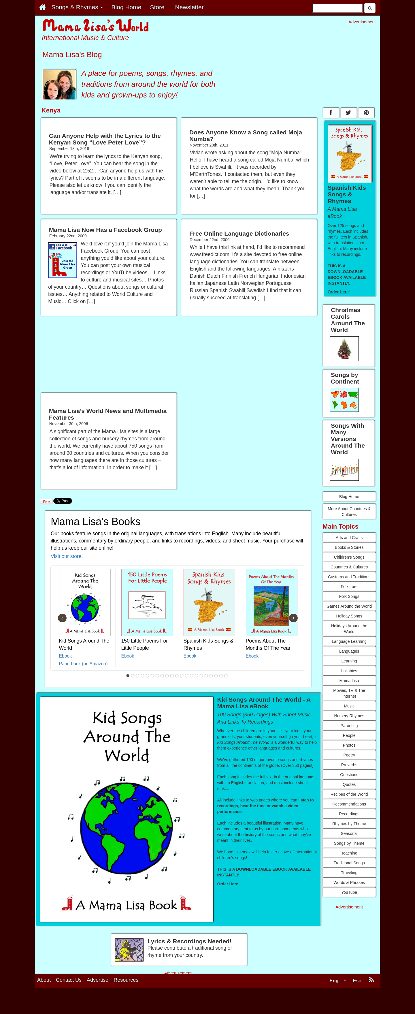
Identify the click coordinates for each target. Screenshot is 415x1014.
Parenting (349, 725)
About (44, 980)
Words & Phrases (349, 882)
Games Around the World (349, 606)
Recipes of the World (349, 794)
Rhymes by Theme (349, 823)
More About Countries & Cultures (349, 511)
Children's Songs (349, 557)
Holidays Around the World (349, 629)
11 (177, 675)
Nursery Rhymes (349, 715)
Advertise (97, 980)
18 (211, 675)
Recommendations (349, 804)
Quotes (349, 784)
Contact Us (69, 980)
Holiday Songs (349, 616)
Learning (349, 661)
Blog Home (349, 496)
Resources (126, 980)
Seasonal (349, 833)
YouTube (349, 892)
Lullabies (349, 671)
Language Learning (349, 641)
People (349, 735)
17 (206, 675)
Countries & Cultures (349, 567)
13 (186, 675)
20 (221, 675)
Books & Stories (349, 547)
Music (349, 706)
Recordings (349, 814)
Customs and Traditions (349, 576)
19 (216, 675)
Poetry (349, 755)
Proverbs (349, 765)
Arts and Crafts (349, 537)
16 (201, 675)
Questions (349, 774)
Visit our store (66, 556)
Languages (349, 651)
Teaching (349, 853)
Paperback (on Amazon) (83, 663)
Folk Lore (349, 586)
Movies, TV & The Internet (349, 693)
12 (181, 675)
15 (196, 675)
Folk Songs (349, 596)
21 (226, 675)
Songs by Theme (349, 843)
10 (172, 675)
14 (191, 675)
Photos (349, 745)
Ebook (65, 656)
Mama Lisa (349, 680)
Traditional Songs (349, 863)
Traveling (349, 872)
